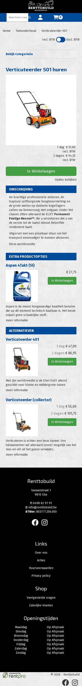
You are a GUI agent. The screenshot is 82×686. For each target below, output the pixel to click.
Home (6, 31)
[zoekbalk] (17, 17)
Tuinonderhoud (26, 31)
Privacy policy (41, 576)
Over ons (41, 552)
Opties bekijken (65, 179)
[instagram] (46, 526)
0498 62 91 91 (41, 503)
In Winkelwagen (41, 171)
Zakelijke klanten (41, 605)
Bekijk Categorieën (41, 54)
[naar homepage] (41, 6)
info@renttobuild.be (41, 507)
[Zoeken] (29, 17)
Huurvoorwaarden (41, 568)
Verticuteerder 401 (22, 339)
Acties (41, 560)
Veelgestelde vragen (41, 598)
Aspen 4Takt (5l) (20, 265)
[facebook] (36, 526)
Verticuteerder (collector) (28, 400)
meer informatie (17, 320)
